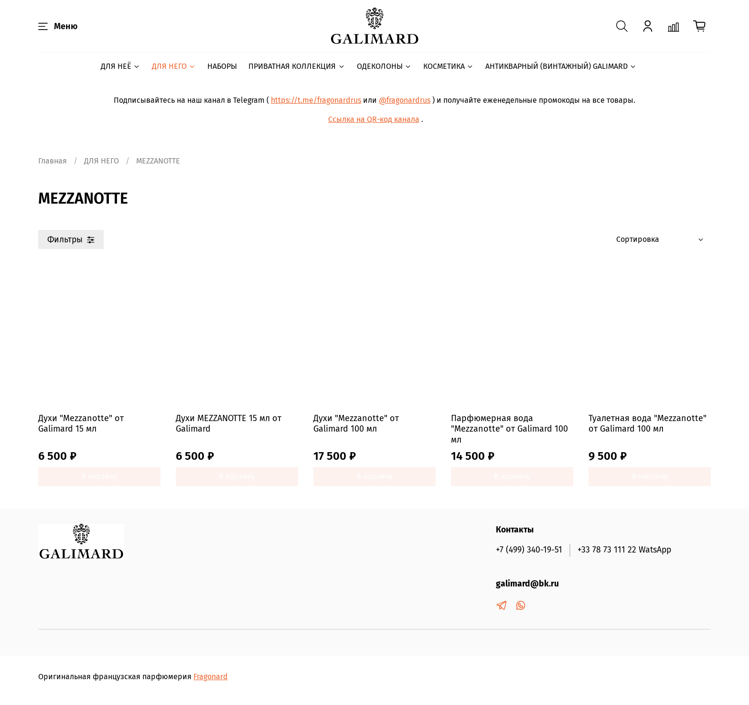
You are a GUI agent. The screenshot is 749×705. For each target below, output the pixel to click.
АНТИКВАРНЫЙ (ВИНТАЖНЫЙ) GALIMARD (561, 66)
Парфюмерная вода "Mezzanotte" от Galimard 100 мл (509, 429)
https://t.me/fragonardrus (316, 100)
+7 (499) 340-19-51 (529, 550)
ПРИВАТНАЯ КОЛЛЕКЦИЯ (296, 66)
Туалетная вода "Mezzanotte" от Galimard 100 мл (647, 423)
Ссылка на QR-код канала (373, 119)
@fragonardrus (404, 100)
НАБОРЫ (222, 66)
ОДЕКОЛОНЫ (384, 66)
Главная (52, 160)
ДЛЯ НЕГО (174, 66)
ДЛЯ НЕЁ (120, 66)
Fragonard (210, 676)
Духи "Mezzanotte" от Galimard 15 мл (81, 423)
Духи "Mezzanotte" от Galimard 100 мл (356, 423)
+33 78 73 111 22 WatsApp (624, 550)
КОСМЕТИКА (448, 66)
